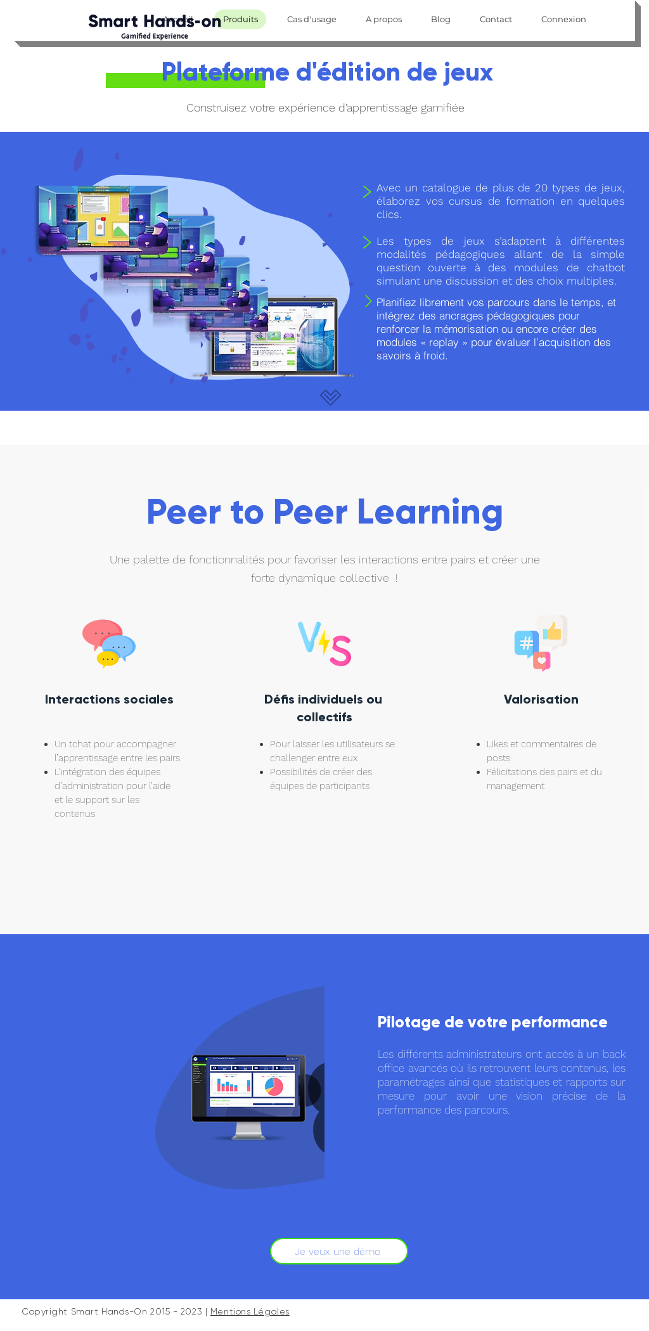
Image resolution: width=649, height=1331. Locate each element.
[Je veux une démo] (339, 1251)
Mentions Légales (250, 1311)
